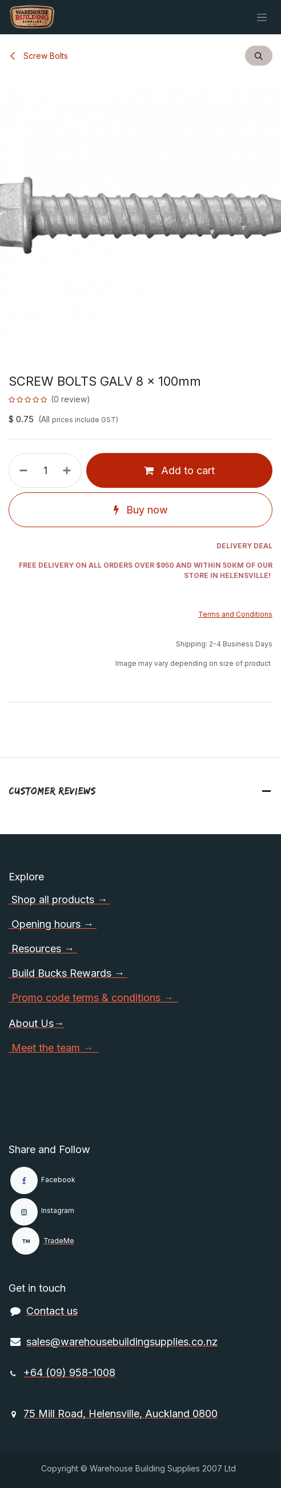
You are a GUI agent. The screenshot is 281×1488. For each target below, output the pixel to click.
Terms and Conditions (235, 614)
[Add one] (69, 470)
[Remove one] (21, 470)
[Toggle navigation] (261, 17)
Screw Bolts (38, 55)
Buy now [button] (141, 510)
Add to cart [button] (179, 470)
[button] (258, 56)
